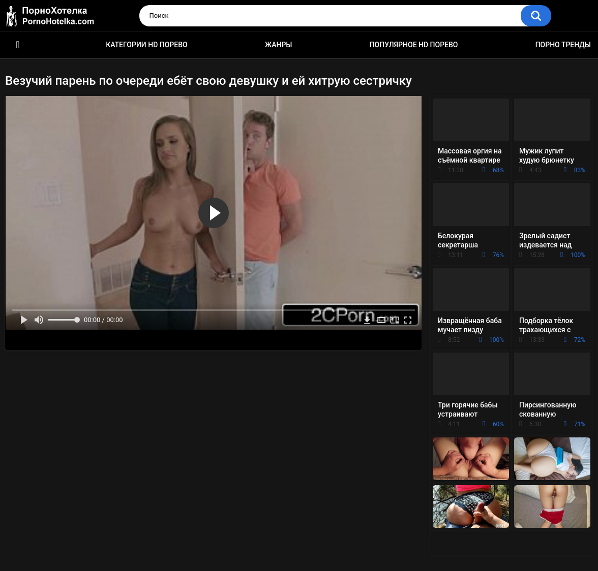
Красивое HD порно (18, 45)
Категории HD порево (147, 45)
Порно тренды (563, 45)
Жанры (278, 45)
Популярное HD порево (414, 45)
